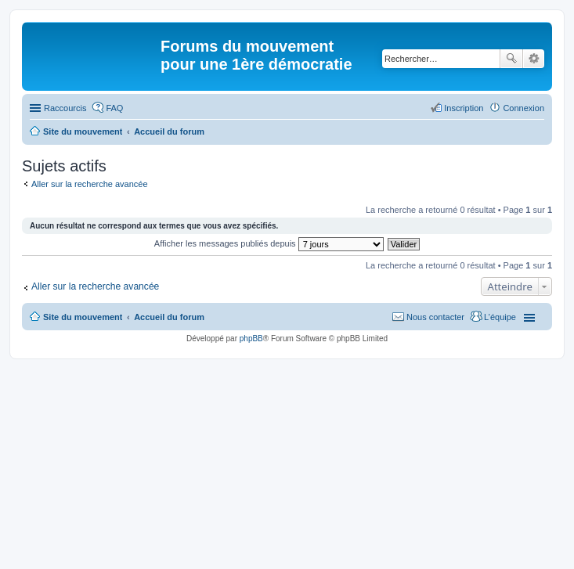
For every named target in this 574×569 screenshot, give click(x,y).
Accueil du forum (169, 317)
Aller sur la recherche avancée (89, 184)
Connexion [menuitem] (523, 108)
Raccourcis (65, 108)
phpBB (251, 338)
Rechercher (511, 58)
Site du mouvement (82, 317)
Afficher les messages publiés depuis (269, 243)
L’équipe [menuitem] (500, 317)
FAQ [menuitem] (114, 108)
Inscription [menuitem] (463, 108)
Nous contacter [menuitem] (435, 317)
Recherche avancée (533, 58)
